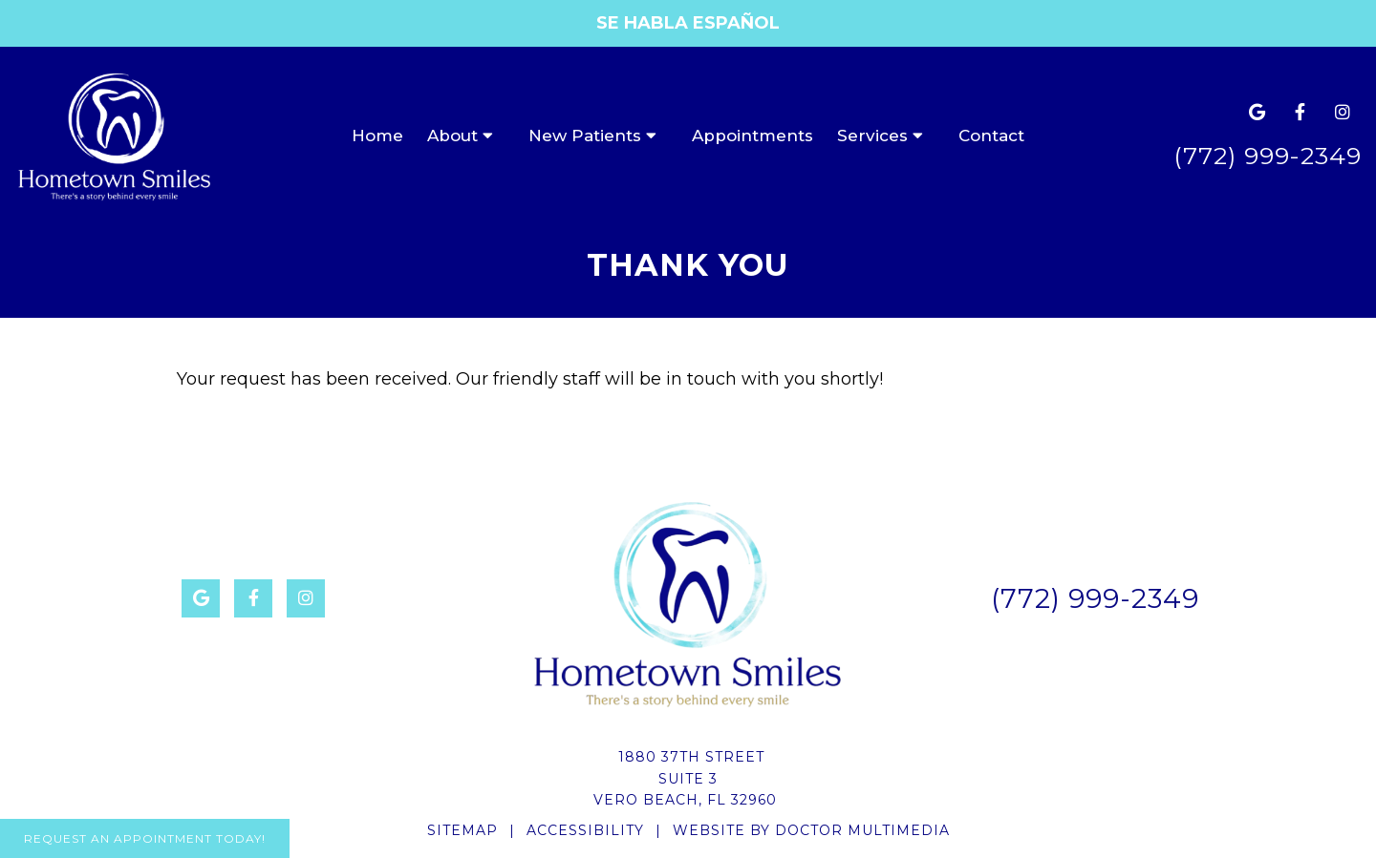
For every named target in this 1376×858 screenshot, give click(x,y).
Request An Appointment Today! (145, 838)
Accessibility (585, 830)
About (452, 135)
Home (377, 135)
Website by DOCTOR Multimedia (811, 830)
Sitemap (462, 830)
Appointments (752, 135)
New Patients (584, 135)
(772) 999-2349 (1267, 155)
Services (872, 135)
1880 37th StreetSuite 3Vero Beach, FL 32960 (685, 778)
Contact (991, 135)
